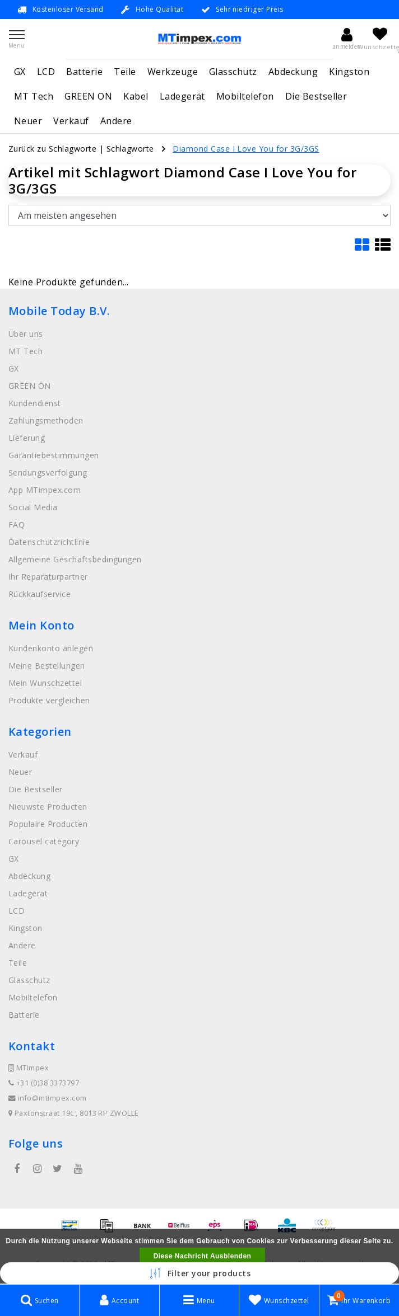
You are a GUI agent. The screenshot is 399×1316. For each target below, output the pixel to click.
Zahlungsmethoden (45, 420)
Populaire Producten (47, 824)
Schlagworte (130, 148)
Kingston (349, 71)
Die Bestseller (316, 96)
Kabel (135, 96)
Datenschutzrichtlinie (49, 542)
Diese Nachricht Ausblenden (203, 1256)
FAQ (16, 524)
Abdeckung (293, 71)
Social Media (33, 507)
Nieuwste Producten (47, 806)
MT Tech (33, 96)
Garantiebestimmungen (53, 455)
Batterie (84, 71)
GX (20, 71)
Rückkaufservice (39, 594)
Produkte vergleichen (49, 700)
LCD (46, 71)
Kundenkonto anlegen (50, 648)
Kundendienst (34, 403)
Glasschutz (233, 71)
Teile (125, 71)
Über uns (25, 333)
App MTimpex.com (44, 490)
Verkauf (71, 121)
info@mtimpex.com (47, 1098)
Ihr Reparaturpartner (48, 576)
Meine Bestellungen (46, 665)
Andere (116, 121)
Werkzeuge (172, 71)
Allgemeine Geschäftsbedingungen (75, 559)
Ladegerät (182, 96)
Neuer (28, 121)
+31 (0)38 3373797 (43, 1083)
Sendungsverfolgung (47, 472)
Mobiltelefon (245, 96)
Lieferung (26, 438)
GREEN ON (88, 96)
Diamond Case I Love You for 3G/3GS (246, 148)
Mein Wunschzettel (45, 683)
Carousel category (43, 841)
